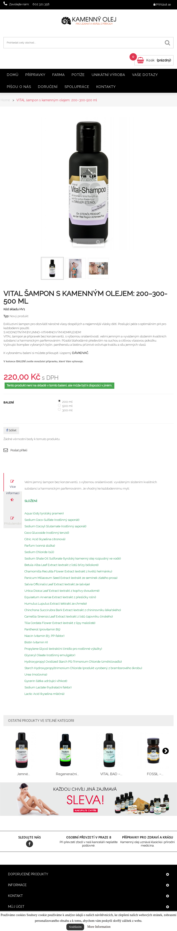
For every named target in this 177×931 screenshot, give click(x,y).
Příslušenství (12, 523)
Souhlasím (75, 926)
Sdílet (11, 430)
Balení (9, 402)
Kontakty (106, 87)
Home (5, 100)
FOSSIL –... (155, 774)
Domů (12, 75)
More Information (99, 926)
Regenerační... (67, 774)
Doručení (48, 87)
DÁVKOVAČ (80, 353)
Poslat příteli (18, 450)
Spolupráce (77, 87)
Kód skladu (11, 309)
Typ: (6, 316)
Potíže (78, 75)
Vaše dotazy (145, 75)
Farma (58, 75)
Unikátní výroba (108, 75)
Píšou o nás (19, 87)
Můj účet (16, 906)
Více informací (12, 488)
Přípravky (35, 75)
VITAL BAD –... (111, 774)
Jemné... (23, 774)
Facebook (29, 843)
